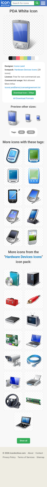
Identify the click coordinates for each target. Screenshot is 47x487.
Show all (23, 441)
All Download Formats (23, 98)
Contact (39, 453)
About (30, 453)
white (31, 132)
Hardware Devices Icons (25, 69)
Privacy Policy (9, 457)
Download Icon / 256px (24, 93)
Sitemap (40, 457)
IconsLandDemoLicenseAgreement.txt (22, 87)
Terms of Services (26, 457)
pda (21, 132)
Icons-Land (19, 66)
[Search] (37, 3)
